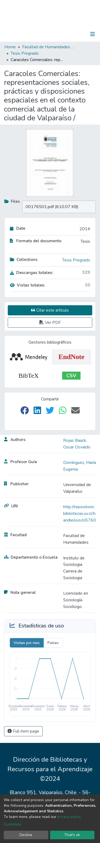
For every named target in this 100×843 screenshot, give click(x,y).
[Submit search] (65, 34)
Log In (76, 34)
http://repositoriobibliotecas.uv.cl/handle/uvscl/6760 (79, 513)
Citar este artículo (50, 310)
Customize (12, 824)
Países (53, 642)
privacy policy (68, 816)
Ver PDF (50, 322)
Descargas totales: (31, 273)
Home (10, 47)
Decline (25, 834)
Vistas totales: (27, 285)
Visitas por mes (27, 642)
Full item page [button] (23, 731)
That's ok (72, 834)
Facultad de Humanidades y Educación (48, 47)
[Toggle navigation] (92, 34)
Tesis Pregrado (25, 53)
